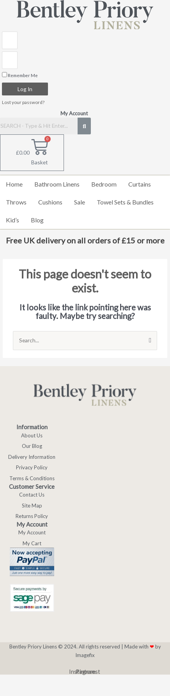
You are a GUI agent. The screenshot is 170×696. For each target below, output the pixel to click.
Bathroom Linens (57, 184)
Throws (16, 202)
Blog (37, 220)
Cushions (50, 202)
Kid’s (12, 220)
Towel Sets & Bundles (125, 202)
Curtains (139, 184)
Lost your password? (23, 102)
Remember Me (20, 75)
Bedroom (104, 184)
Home (14, 184)
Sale (79, 202)
